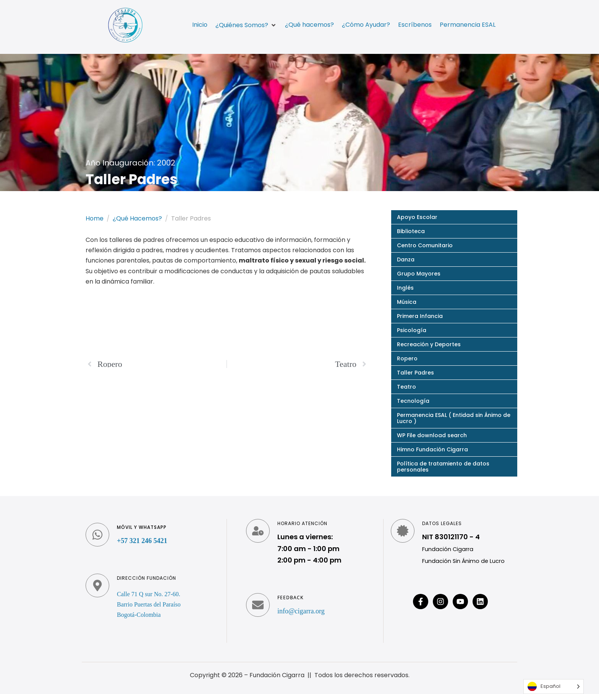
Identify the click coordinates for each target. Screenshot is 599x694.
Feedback (290, 597)
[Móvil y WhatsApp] (97, 534)
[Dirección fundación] (97, 585)
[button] (246, 25)
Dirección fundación (146, 578)
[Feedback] (258, 605)
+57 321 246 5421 (142, 541)
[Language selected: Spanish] (553, 686)
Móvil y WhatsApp (142, 527)
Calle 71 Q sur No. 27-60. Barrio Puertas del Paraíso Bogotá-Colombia (149, 604)
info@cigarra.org (301, 611)
